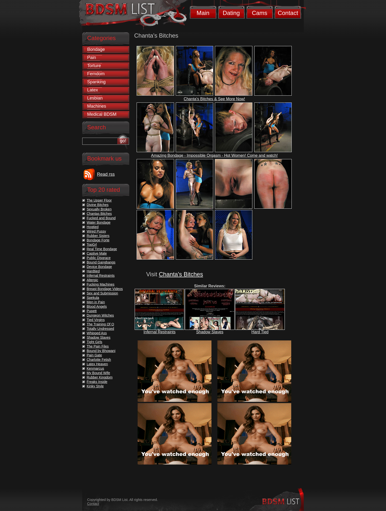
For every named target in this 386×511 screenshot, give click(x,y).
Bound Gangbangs (101, 262)
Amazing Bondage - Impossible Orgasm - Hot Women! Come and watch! (214, 155)
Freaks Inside (97, 382)
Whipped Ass (97, 333)
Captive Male (97, 253)
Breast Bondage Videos (105, 289)
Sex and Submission (102, 293)
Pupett (91, 311)
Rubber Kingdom (100, 377)
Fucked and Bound (101, 218)
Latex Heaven (97, 364)
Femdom (96, 73)
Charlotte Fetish (99, 360)
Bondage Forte (98, 240)
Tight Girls (94, 342)
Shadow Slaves (209, 332)
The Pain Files (98, 346)
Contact (288, 13)
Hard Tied (259, 332)
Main (202, 13)
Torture (94, 65)
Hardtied (93, 271)
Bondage (96, 49)
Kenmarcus (95, 368)
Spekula (93, 298)
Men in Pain (96, 302)
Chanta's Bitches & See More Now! (214, 99)
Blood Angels (97, 306)
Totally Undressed (100, 329)
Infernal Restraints (160, 332)
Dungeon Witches (100, 315)
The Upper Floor (99, 200)
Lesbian (95, 98)
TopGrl (92, 245)
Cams (259, 13)
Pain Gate (94, 355)
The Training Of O (100, 324)
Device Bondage (99, 267)
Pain (91, 57)
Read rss (106, 174)
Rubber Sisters (98, 236)
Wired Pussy (96, 231)
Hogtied (92, 227)
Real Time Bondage (102, 249)
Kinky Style (95, 386)
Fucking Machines (100, 284)
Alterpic (92, 280)
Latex (92, 90)
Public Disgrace (99, 258)
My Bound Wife (98, 373)
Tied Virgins (96, 320)
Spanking (96, 81)
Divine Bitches (98, 205)
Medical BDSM (101, 114)
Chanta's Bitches (181, 274)
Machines (96, 106)
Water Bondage (99, 222)
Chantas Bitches (99, 214)
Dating (231, 13)
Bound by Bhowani (101, 351)
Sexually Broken (99, 209)
